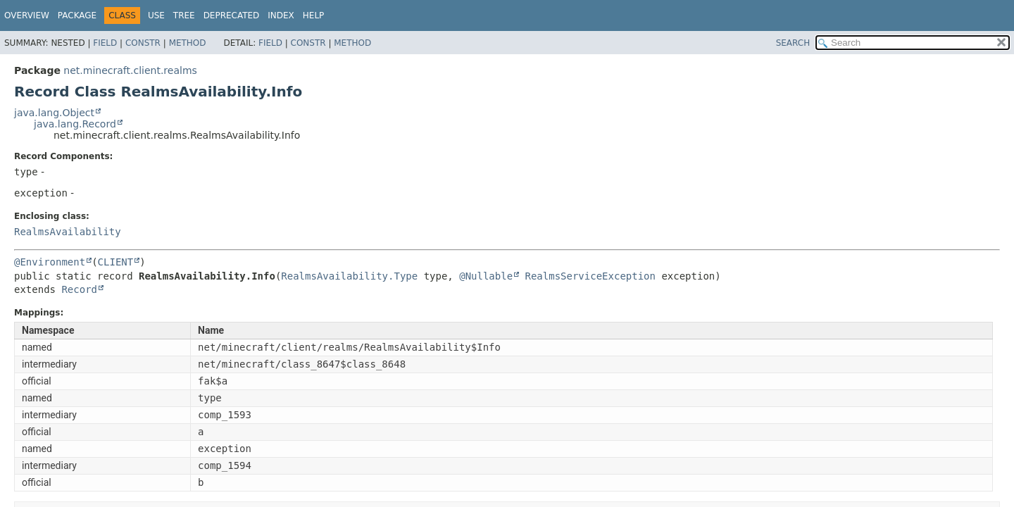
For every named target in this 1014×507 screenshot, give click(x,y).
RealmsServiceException (590, 276)
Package (77, 15)
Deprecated (232, 15)
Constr (143, 43)
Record (79, 289)
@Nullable (486, 276)
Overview (26, 15)
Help (314, 15)
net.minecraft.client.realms (129, 70)
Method (187, 43)
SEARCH (793, 43)
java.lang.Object (54, 112)
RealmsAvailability (67, 231)
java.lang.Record (75, 124)
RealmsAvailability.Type (349, 276)
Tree (184, 15)
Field (105, 43)
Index (281, 15)
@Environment (49, 262)
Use (156, 15)
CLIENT (116, 262)
